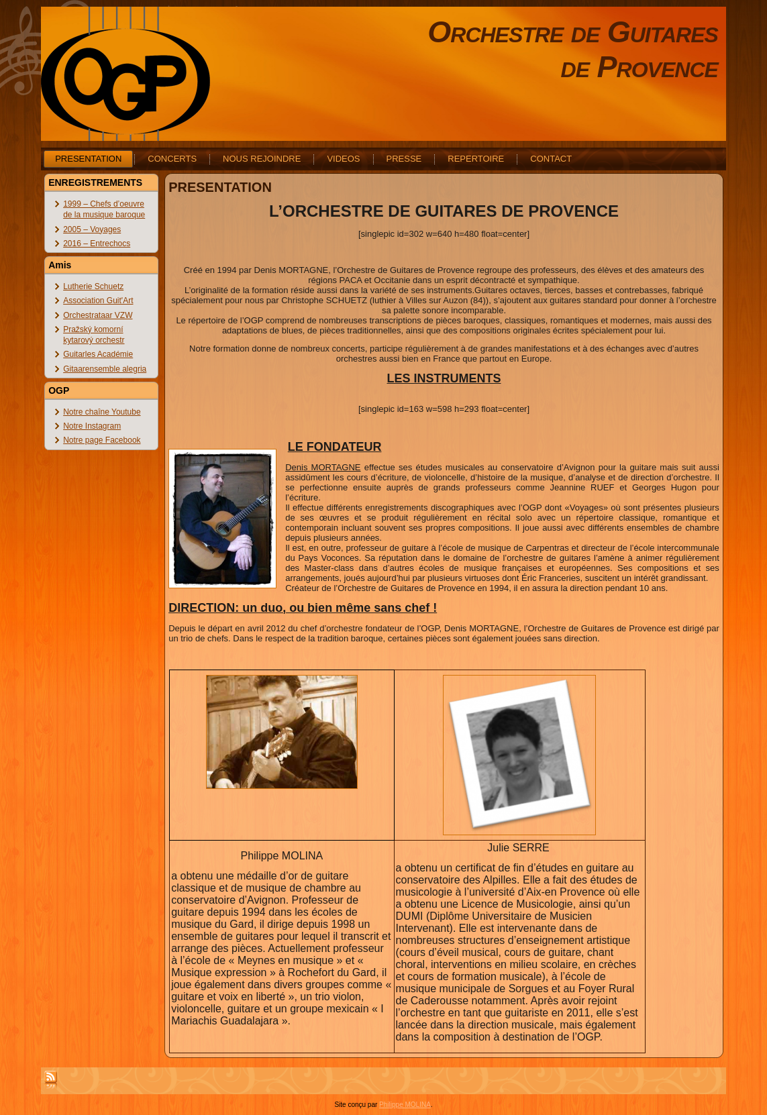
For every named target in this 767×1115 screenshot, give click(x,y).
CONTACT (551, 159)
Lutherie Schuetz (93, 286)
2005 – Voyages (92, 229)
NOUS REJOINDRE (262, 159)
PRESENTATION (88, 159)
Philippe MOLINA (405, 1104)
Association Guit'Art (98, 300)
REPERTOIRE (476, 159)
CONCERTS (172, 159)
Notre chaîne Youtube (101, 412)
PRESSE (404, 159)
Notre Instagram (92, 426)
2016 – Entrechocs (96, 243)
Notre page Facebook (101, 440)
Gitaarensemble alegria (104, 369)
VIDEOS (343, 159)
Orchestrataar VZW (97, 315)
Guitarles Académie (98, 354)
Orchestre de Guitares (572, 32)
